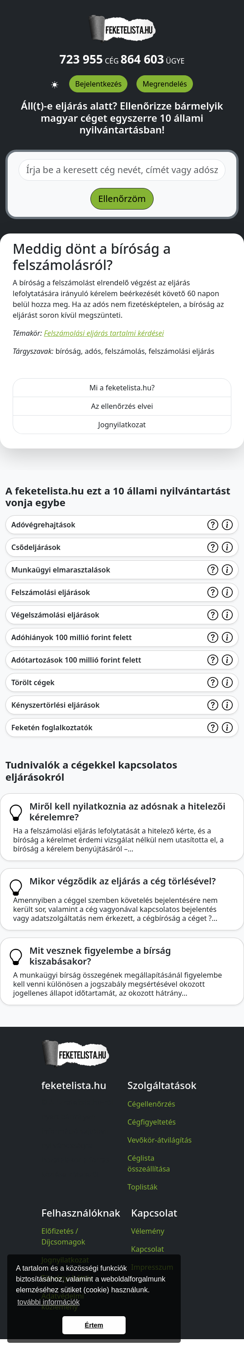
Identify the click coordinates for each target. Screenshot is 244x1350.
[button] (54, 80)
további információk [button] (48, 1302)
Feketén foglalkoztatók (52, 727)
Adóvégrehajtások (43, 525)
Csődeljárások (36, 547)
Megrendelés (164, 84)
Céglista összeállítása (148, 1163)
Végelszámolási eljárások (55, 615)
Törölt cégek (33, 682)
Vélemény (147, 1231)
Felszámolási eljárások (50, 592)
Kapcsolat (147, 1249)
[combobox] (122, 170)
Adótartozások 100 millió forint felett (76, 660)
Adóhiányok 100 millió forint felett (71, 637)
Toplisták (142, 1187)
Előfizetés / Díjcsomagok (63, 1236)
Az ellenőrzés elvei (122, 406)
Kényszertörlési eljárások (55, 705)
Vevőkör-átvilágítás (159, 1140)
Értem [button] (94, 1325)
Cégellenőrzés (151, 1104)
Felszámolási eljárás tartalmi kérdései (104, 333)
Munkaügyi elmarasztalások (60, 570)
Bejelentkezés (98, 84)
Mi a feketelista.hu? (122, 388)
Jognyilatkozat (121, 425)
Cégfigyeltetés (151, 1122)
